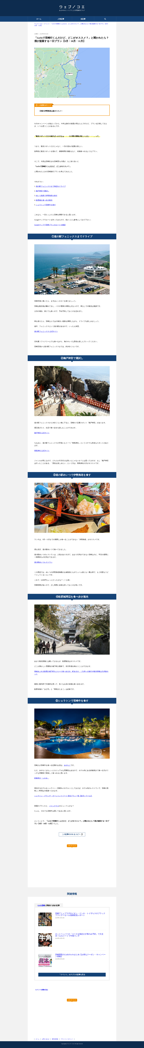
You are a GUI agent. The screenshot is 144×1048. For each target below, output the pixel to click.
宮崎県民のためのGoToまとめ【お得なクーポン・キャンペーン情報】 (80, 955)
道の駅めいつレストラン (43, 562)
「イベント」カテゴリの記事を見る (72, 974)
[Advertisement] (72, 863)
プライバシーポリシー (67, 1039)
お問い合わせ (45, 1039)
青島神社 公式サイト (42, 451)
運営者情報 (55, 1039)
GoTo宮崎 (41, 905)
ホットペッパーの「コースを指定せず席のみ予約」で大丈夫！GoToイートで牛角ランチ (79, 935)
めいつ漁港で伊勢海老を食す (46, 195)
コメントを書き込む (41, 989)
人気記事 (61, 19)
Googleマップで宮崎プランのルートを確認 (50, 225)
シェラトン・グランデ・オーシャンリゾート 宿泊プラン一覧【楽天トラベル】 (63, 796)
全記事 (83, 19)
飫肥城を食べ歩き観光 (44, 200)
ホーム (38, 19)
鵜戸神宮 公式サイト (42, 433)
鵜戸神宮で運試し (42, 191)
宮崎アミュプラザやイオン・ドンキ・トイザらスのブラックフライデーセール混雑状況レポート (80, 914)
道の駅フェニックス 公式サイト (46, 331)
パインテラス (54, 806)
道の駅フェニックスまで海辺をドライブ (51, 186)
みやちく (67, 765)
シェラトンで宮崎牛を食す (46, 205)
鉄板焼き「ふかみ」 (41, 778)
